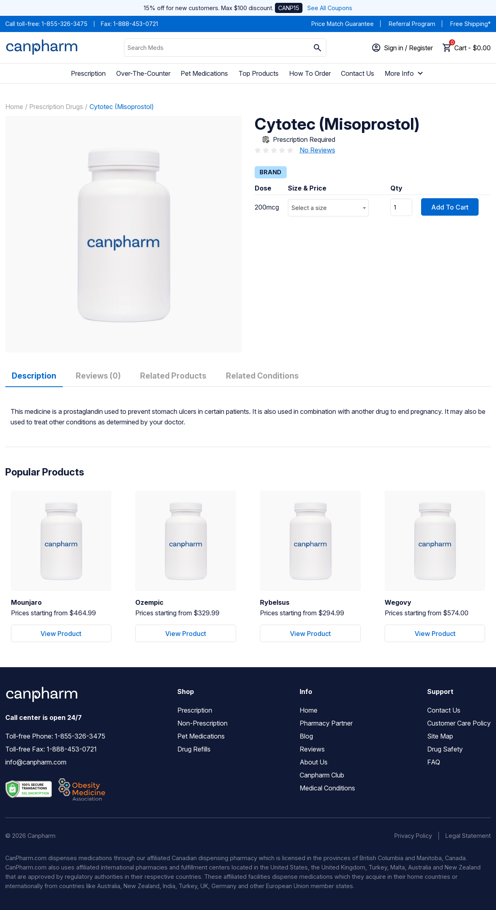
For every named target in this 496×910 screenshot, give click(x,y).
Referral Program (412, 23)
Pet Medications (204, 73)
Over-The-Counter (143, 73)
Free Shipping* (470, 23)
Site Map (440, 736)
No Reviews (317, 150)
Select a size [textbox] (309, 207)
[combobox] (328, 207)
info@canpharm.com (35, 762)
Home (14, 107)
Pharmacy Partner (326, 723)
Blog (306, 736)
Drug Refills (194, 749)
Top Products (258, 73)
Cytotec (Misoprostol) (121, 107)
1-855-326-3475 (64, 23)
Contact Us (357, 73)
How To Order (310, 73)
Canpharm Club (322, 775)
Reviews (312, 749)
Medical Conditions (327, 788)
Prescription (88, 73)
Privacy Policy (413, 835)
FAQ (433, 762)
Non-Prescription (202, 723)
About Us (314, 762)
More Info (405, 73)
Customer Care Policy (459, 723)
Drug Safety (445, 749)
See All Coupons (329, 7)
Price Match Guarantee (342, 23)
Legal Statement (468, 835)
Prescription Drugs (56, 107)
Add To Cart (449, 207)
